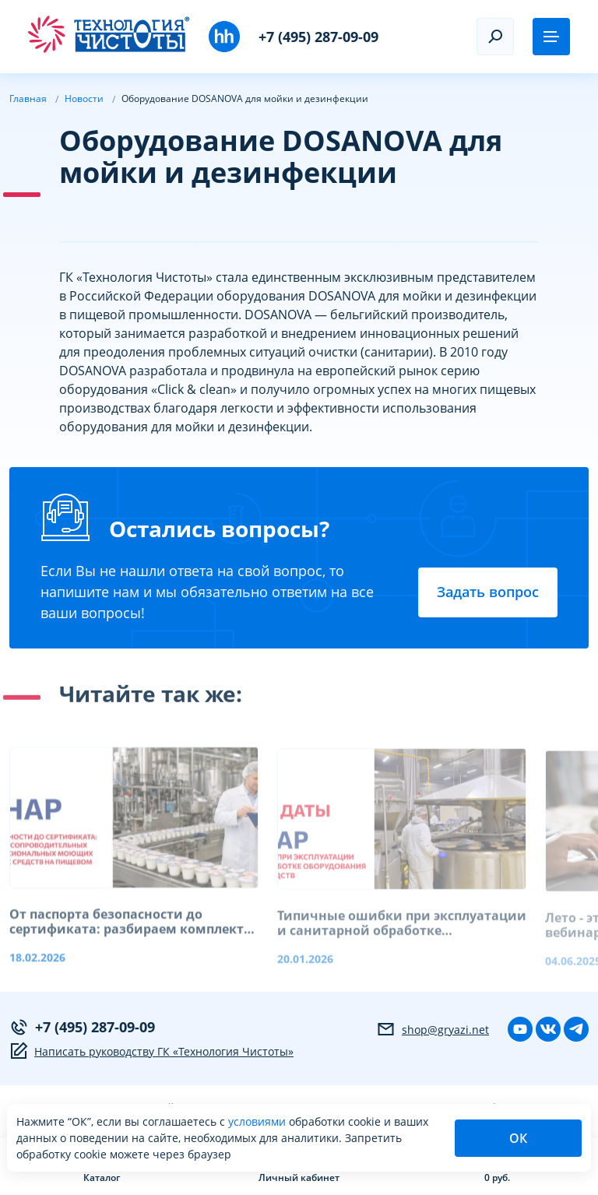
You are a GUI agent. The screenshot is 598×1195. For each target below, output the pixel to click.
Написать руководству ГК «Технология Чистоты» (151, 1051)
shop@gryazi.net (432, 1029)
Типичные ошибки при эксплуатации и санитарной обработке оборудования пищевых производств (401, 935)
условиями (258, 1121)
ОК (518, 1138)
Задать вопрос (488, 591)
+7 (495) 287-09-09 (318, 36)
